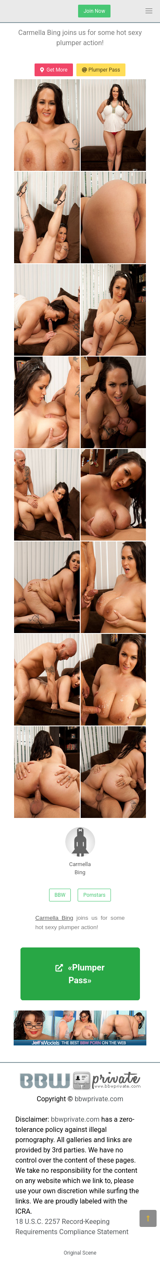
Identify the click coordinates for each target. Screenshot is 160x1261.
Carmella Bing (80, 851)
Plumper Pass (101, 70)
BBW (60, 895)
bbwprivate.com (99, 1099)
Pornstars (94, 895)
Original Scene (80, 1253)
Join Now (94, 11)
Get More (53, 70)
